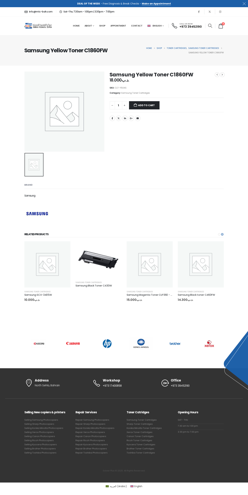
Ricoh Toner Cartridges (139, 440)
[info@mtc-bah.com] (39, 11)
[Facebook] (199, 11)
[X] (209, 11)
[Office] (192, 383)
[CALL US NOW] (187, 26)
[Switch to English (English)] (136, 486)
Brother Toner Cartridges (140, 448)
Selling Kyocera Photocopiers (40, 444)
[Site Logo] (38, 26)
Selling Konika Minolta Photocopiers (43, 428)
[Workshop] (124, 383)
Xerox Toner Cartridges (139, 432)
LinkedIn (125, 118)
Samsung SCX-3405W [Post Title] (38, 295)
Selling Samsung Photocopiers (41, 419)
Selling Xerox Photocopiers (39, 432)
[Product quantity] (118, 105)
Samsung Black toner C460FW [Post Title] (196, 295)
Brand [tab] (28, 184)
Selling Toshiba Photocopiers (40, 452)
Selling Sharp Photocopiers (39, 424)
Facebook (112, 118)
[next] (222, 74)
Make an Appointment (156, 3)
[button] (210, 26)
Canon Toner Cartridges (140, 436)
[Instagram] (220, 11)
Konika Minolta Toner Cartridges (144, 428)
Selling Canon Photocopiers (39, 436)
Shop (102, 25)
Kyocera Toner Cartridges (141, 444)
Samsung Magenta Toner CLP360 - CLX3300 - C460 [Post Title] (159, 295)
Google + (131, 118)
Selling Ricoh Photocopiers (39, 440)
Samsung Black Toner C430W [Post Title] (94, 285)
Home (76, 25)
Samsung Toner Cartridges (135, 92)
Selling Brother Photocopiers (40, 448)
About (88, 25)
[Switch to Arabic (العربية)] (116, 486)
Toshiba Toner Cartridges (141, 452)
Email (137, 118)
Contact (136, 25)
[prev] (217, 74)
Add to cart (146, 105)
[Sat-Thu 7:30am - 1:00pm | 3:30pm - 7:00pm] (86, 11)
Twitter (118, 118)
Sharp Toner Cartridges (140, 424)
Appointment (118, 25)
